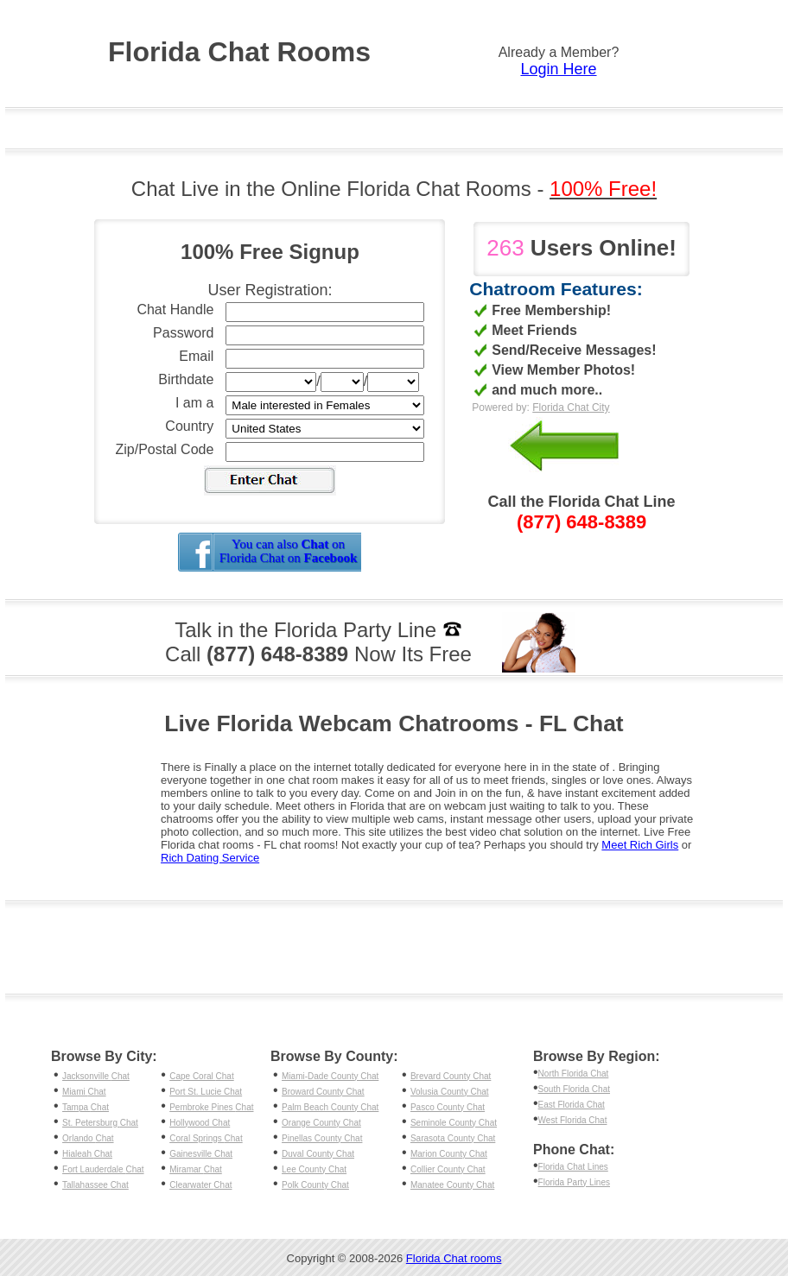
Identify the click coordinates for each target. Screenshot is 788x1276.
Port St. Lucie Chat (205, 1091)
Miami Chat (84, 1091)
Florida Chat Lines (573, 1167)
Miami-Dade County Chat (330, 1076)
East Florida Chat (571, 1104)
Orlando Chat (87, 1138)
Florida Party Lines (574, 1182)
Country (189, 426)
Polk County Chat (315, 1185)
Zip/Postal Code (165, 449)
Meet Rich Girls (639, 844)
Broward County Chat (323, 1091)
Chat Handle (175, 309)
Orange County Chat (321, 1123)
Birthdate (185, 379)
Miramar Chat (195, 1169)
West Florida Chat (572, 1120)
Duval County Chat (318, 1154)
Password (183, 332)
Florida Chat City (570, 407)
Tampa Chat (85, 1107)
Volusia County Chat (449, 1091)
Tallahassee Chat (95, 1185)
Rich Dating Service (210, 857)
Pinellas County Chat (322, 1138)
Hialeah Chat (87, 1154)
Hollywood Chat (199, 1123)
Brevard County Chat (450, 1076)
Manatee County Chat (452, 1185)
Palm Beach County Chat (330, 1107)
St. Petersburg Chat (100, 1123)
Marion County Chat (448, 1154)
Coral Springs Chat (205, 1138)
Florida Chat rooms (454, 1258)
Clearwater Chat (200, 1185)
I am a (194, 402)
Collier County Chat (448, 1169)
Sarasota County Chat (452, 1138)
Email (196, 356)
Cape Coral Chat (201, 1076)
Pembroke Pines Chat (211, 1107)
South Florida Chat (574, 1089)
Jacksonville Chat (96, 1076)
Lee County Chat (314, 1169)
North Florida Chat (573, 1073)
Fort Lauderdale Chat (103, 1169)
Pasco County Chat (447, 1107)
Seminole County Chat (453, 1123)
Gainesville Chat (200, 1154)
